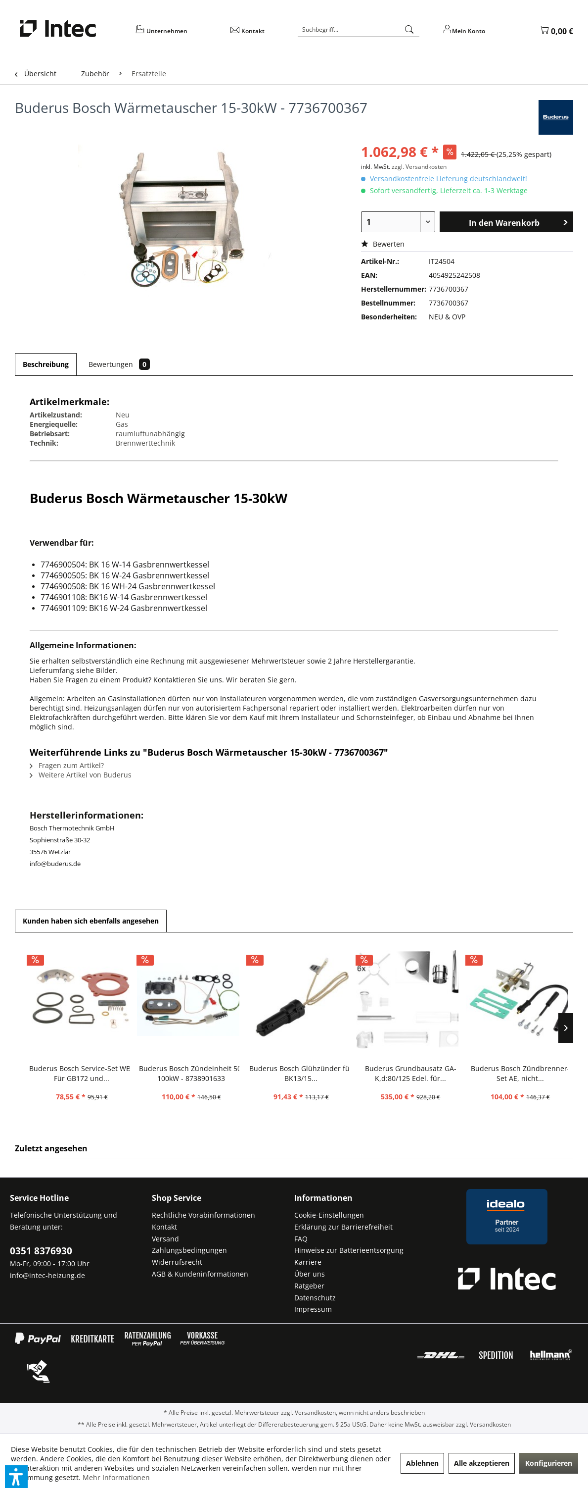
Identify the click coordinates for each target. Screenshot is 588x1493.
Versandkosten (315, 1412)
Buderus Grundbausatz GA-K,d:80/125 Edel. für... (410, 1073)
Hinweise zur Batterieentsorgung (349, 1250)
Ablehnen (422, 1463)
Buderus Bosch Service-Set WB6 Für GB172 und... (82, 1073)
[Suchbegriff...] (358, 29)
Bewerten (383, 244)
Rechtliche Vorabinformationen (203, 1215)
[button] (16, 1476)
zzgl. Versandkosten (419, 166)
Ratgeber (309, 1285)
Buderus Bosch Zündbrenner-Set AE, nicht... (520, 1073)
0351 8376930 (41, 1250)
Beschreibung (46, 364)
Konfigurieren (548, 1463)
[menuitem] (176, 34)
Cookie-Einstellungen (329, 1215)
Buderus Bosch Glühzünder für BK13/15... (301, 1073)
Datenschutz (315, 1297)
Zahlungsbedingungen (189, 1250)
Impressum (313, 1309)
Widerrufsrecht (177, 1262)
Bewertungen (119, 364)
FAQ (301, 1238)
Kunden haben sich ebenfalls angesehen (91, 921)
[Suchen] (409, 29)
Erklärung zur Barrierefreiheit (343, 1227)
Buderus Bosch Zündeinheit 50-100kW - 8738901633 (191, 1073)
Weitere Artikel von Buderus (81, 774)
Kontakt (164, 1227)
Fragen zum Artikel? (67, 765)
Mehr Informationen (116, 1477)
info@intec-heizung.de (47, 1275)
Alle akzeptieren (481, 1463)
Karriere (307, 1262)
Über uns (309, 1274)
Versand (165, 1238)
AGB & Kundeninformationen (200, 1274)
